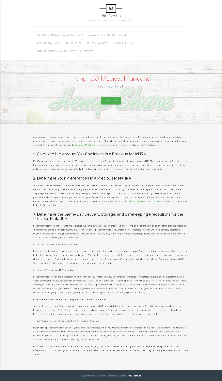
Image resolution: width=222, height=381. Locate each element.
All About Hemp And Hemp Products (107, 35)
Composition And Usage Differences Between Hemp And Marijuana (72, 43)
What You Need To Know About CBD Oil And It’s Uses (64, 51)
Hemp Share (111, 15)
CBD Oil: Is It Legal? (124, 43)
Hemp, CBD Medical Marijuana (111, 78)
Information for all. (111, 87)
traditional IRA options (84, 144)
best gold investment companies (146, 201)
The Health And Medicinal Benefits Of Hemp (59, 35)
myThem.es (135, 376)
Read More (111, 101)
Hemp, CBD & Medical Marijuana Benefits (111, 21)
